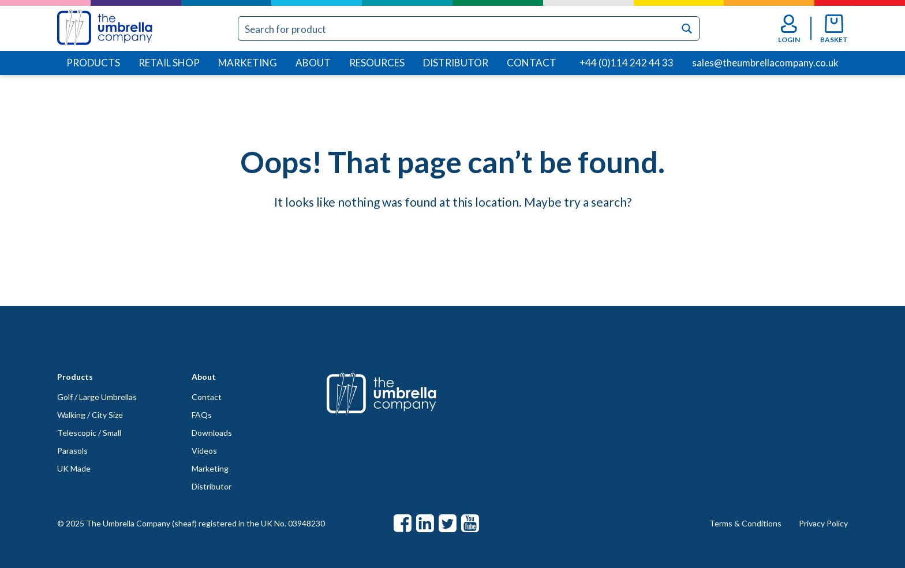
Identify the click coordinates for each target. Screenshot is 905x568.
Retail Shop (169, 63)
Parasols (72, 450)
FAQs (202, 415)
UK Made (74, 468)
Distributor (455, 63)
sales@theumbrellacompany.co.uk (765, 63)
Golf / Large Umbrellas (97, 397)
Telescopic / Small (89, 433)
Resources (377, 63)
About (313, 63)
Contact (531, 63)
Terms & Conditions (745, 523)
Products (93, 63)
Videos (204, 450)
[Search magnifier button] (687, 28)
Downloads (212, 433)
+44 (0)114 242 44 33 (626, 63)
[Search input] (457, 28)
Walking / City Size (90, 415)
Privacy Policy (823, 523)
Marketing (247, 63)
